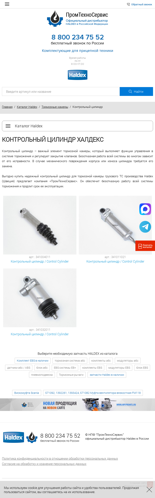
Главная (7, 107)
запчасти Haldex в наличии (107, 375)
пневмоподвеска (42, 375)
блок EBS (142, 367)
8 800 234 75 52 (77, 37)
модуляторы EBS (119, 367)
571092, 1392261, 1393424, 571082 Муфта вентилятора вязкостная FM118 (93, 393)
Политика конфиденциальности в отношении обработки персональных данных (60, 458)
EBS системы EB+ (65, 367)
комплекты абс (101, 360)
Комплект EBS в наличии (32, 360)
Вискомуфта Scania (26, 393)
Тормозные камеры (55, 107)
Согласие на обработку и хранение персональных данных (44, 464)
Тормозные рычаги (71, 375)
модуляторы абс (127, 360)
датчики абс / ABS (18, 367)
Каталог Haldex (27, 107)
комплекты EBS (92, 367)
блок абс (42, 367)
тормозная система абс (70, 360)
